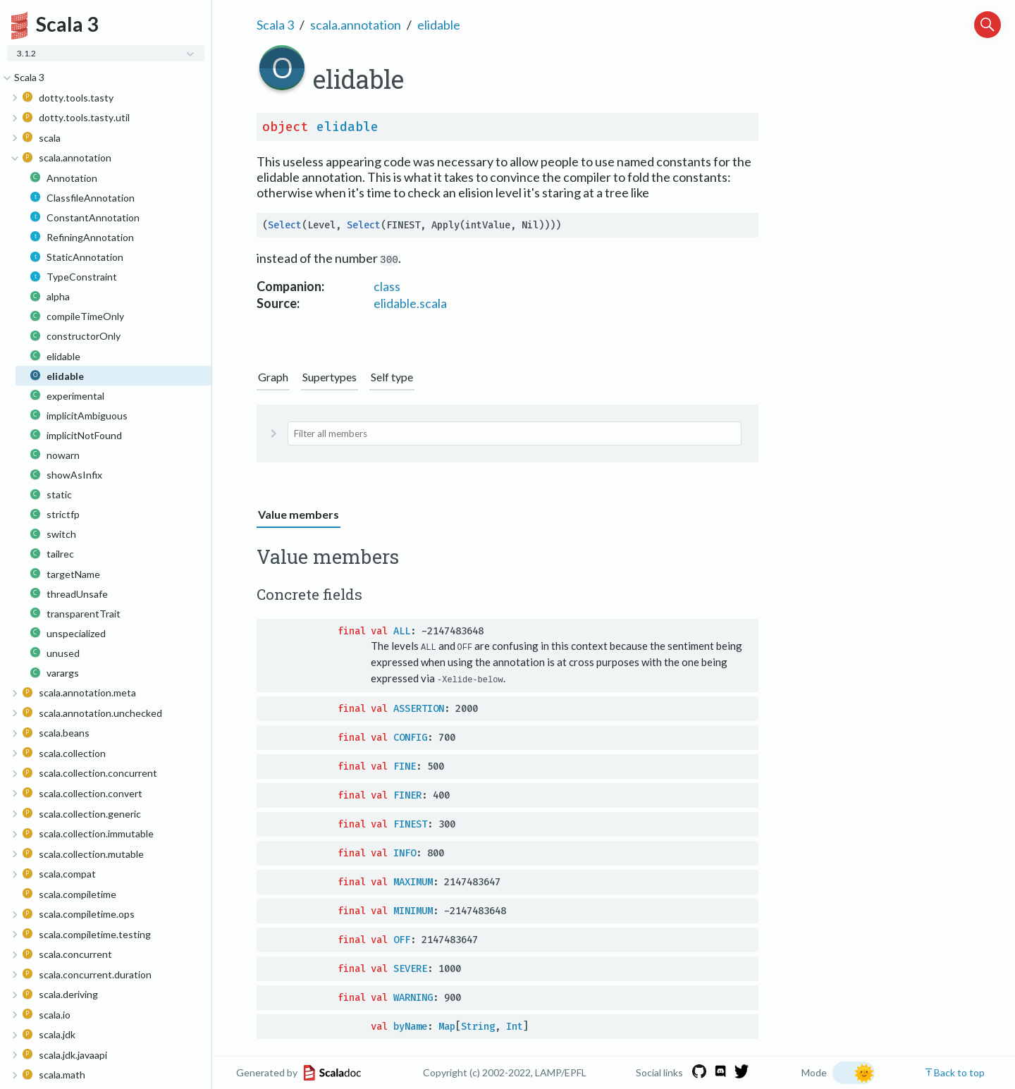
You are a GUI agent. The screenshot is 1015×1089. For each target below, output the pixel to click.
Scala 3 (275, 24)
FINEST (410, 823)
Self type (392, 376)
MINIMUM (413, 910)
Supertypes (329, 376)
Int (514, 1026)
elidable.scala (410, 303)
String (478, 1026)
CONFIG (410, 737)
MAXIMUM (413, 881)
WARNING (413, 997)
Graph (273, 376)
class (387, 286)
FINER (407, 794)
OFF (401, 939)
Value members (298, 514)
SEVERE (410, 968)
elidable (438, 24)
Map (446, 1026)
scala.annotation (355, 24)
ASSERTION (418, 708)
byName (410, 1026)
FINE (404, 766)
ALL (401, 631)
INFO (404, 852)
